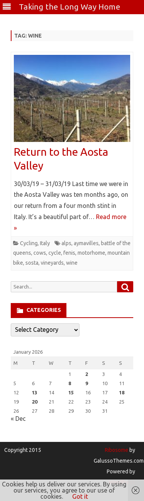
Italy (45, 243)
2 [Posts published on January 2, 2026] (86, 374)
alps (66, 243)
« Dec (18, 418)
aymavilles (86, 243)
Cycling (29, 243)
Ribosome (116, 450)
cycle (54, 253)
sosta (31, 263)
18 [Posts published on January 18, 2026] (121, 392)
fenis (69, 253)
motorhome (91, 253)
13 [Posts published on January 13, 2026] (34, 392)
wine (72, 263)
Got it (80, 496)
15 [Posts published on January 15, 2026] (71, 392)
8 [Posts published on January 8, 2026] (69, 383)
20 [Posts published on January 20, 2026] (34, 401)
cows (39, 253)
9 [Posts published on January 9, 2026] (86, 383)
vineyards (52, 263)
